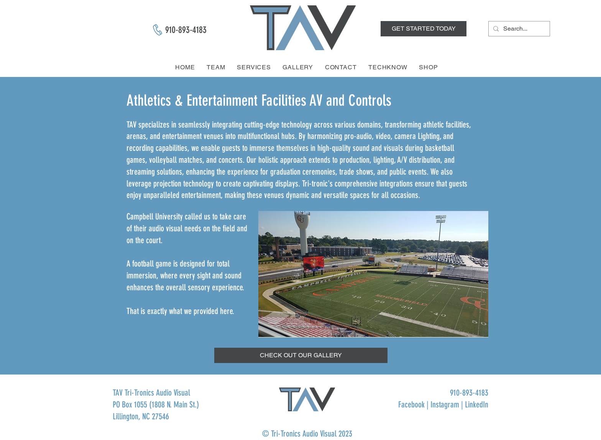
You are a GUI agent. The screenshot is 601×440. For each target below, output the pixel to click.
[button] (301, 355)
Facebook (411, 404)
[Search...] (518, 28)
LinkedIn (476, 404)
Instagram (444, 404)
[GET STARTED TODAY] (423, 28)
